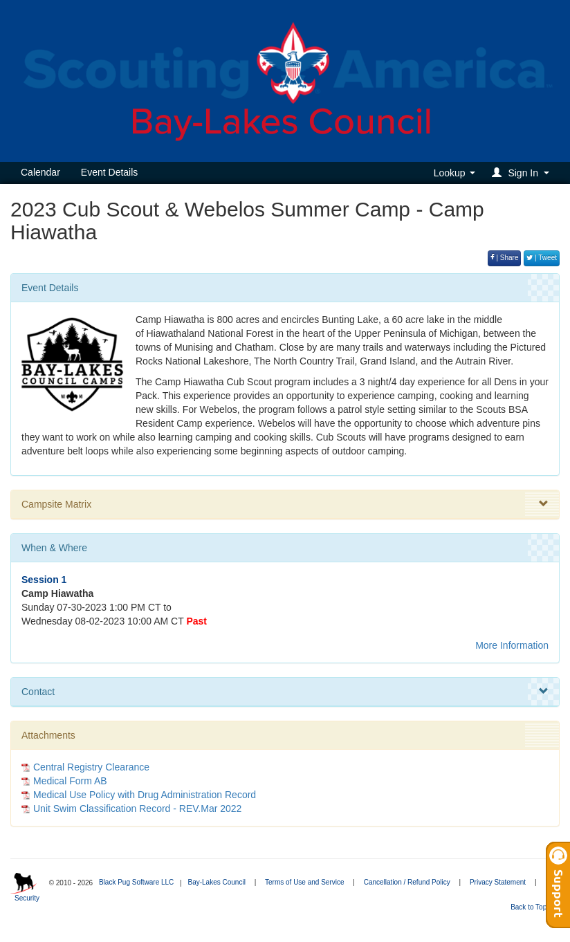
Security (27, 898)
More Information (512, 645)
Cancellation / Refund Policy (407, 882)
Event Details (109, 172)
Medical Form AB (70, 780)
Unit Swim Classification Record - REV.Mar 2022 (137, 808)
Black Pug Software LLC (136, 882)
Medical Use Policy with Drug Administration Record (144, 794)
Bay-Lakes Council (216, 882)
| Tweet (541, 257)
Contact (285, 692)
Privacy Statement (498, 882)
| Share (504, 257)
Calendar (40, 172)
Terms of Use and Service (304, 882)
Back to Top (533, 907)
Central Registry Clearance (91, 767)
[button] (523, 172)
